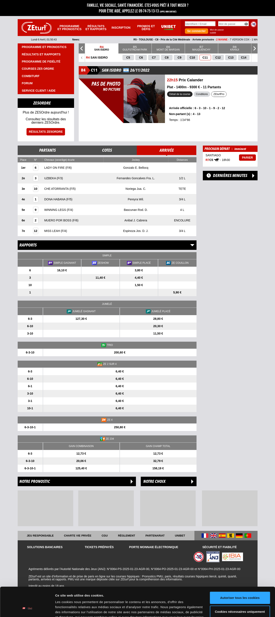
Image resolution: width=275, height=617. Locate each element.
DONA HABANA (55, 199)
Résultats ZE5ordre (46, 131)
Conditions (202, 94)
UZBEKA (50, 178)
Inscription (121, 27)
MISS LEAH (52, 231)
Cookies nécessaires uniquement (240, 586)
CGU (105, 535)
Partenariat (155, 535)
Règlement (126, 535)
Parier (247, 157)
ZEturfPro (219, 94)
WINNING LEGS (55, 209)
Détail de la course (179, 94)
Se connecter (196, 31)
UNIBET (180, 535)
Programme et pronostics (69, 27)
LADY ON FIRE (54, 167)
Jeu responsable (40, 535)
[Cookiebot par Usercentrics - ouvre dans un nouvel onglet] (27, 609)
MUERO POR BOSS (58, 220)
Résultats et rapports (95, 27)
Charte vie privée (77, 535)
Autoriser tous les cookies (240, 572)
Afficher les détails (69, 608)
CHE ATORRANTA (56, 188)
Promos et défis (146, 27)
